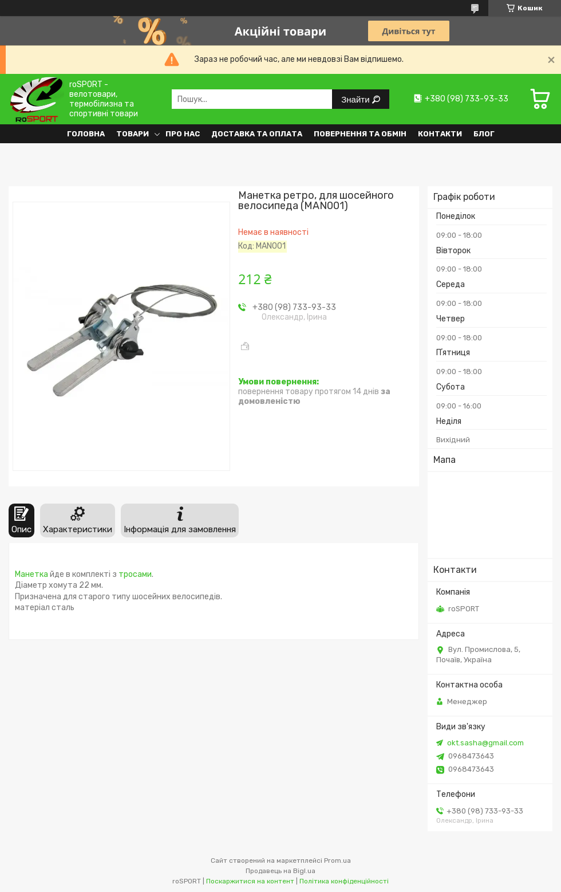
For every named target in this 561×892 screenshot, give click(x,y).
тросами (135, 574)
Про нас (182, 133)
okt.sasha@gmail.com (485, 742)
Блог (484, 133)
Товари (132, 133)
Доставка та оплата (256, 133)
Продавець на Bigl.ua (280, 871)
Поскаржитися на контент (250, 881)
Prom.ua (337, 860)
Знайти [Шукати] (356, 99)
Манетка (31, 574)
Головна (86, 133)
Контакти (440, 133)
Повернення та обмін (360, 133)
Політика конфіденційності (344, 881)
